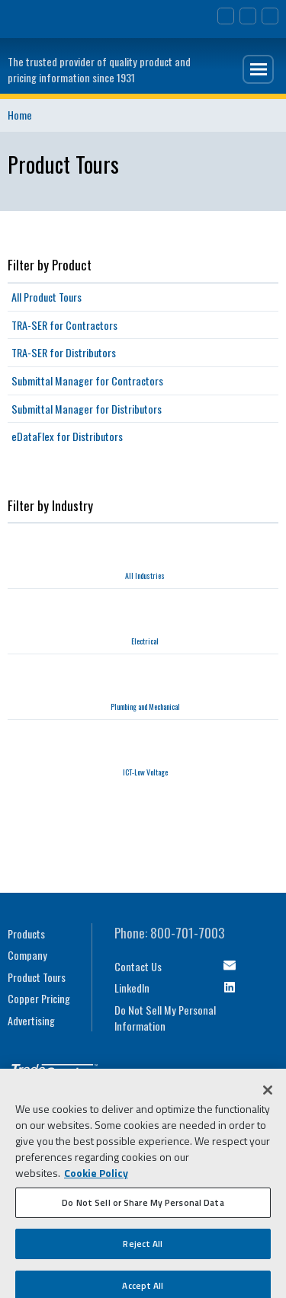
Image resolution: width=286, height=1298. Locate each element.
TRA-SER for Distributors (63, 352)
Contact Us (226, 16)
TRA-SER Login (270, 16)
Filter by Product (50, 264)
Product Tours (37, 977)
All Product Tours (46, 297)
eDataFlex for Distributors (67, 436)
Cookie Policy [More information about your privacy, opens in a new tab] (96, 1177)
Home (20, 115)
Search (248, 16)
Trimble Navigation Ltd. (53, 16)
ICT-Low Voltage (145, 772)
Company (27, 955)
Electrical (145, 641)
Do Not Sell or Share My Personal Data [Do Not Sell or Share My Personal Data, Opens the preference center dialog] (142, 1206)
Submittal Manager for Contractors (87, 380)
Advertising (31, 1020)
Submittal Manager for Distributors (86, 409)
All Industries (145, 575)
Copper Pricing (39, 998)
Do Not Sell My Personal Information (165, 1018)
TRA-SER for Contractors (64, 325)
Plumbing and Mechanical (145, 706)
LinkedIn (131, 988)
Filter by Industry (50, 505)
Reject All (142, 1247)
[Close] (267, 1094)
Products (26, 934)
